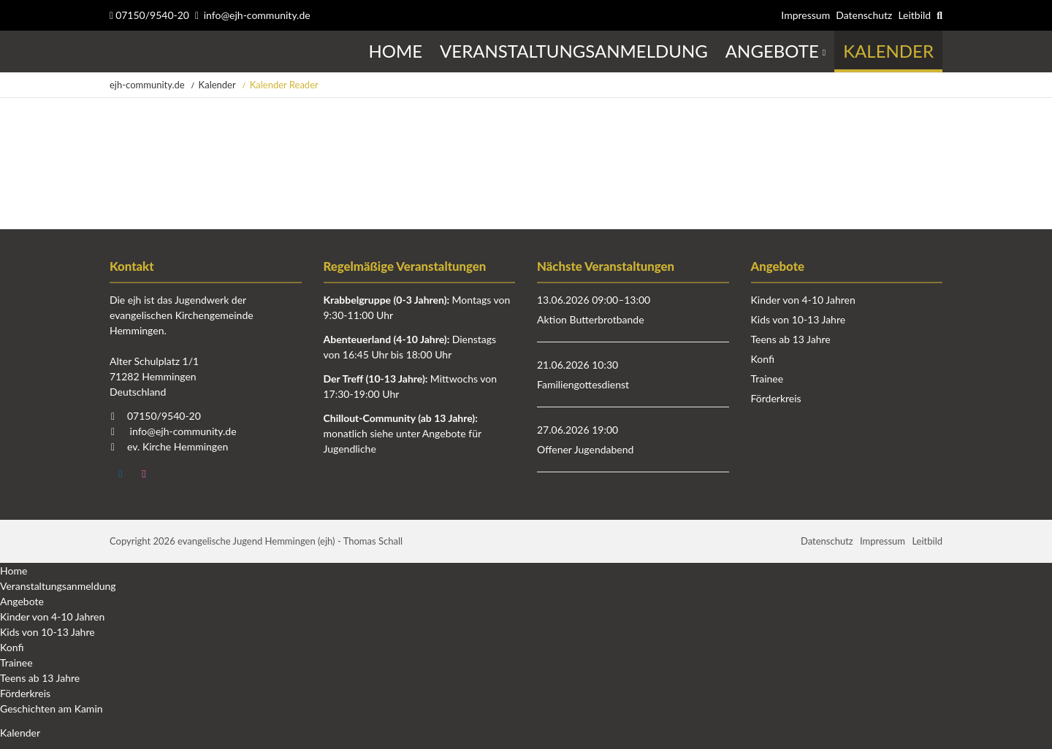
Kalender (217, 85)
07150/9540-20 (149, 15)
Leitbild (914, 15)
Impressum (805, 15)
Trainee (767, 378)
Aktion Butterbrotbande (590, 319)
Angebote (22, 601)
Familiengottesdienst (583, 384)
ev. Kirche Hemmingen (177, 446)
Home (13, 570)
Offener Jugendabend (585, 449)
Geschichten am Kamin (51, 708)
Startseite (111, 51)
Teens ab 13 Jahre (791, 339)
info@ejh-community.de (257, 15)
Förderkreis (776, 398)
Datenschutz (864, 15)
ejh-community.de (147, 85)
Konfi (762, 359)
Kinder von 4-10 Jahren (803, 299)
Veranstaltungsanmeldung (58, 586)
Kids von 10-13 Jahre (798, 319)
